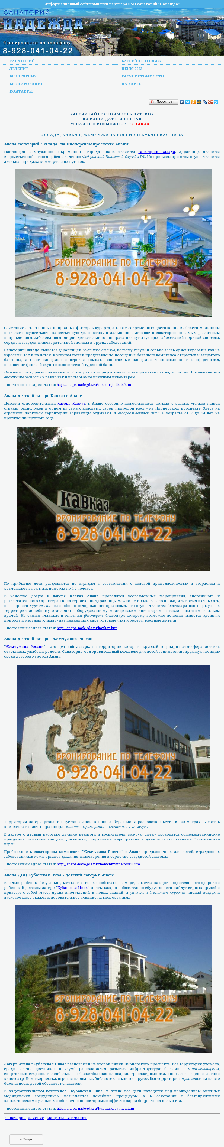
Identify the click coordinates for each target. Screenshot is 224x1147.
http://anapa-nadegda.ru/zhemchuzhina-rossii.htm (98, 864)
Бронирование (26, 83)
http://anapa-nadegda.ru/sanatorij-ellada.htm (94, 384)
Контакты (21, 91)
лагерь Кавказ (71, 403)
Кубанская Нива (72, 887)
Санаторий (22, 61)
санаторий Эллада (156, 151)
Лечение (18, 68)
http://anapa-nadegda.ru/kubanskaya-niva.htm (95, 1108)
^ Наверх (26, 1139)
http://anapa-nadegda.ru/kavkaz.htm (87, 627)
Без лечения (23, 76)
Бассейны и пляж (141, 61)
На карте (131, 83)
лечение (36, 1117)
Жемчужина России (24, 646)
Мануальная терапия (67, 1117)
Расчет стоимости (142, 76)
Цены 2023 (131, 68)
